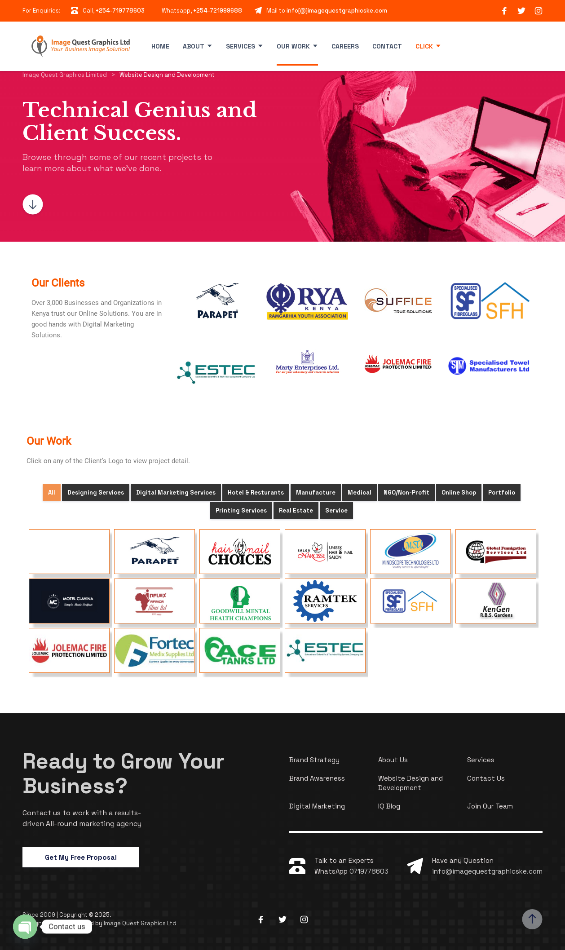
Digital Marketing (317, 806)
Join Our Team (490, 806)
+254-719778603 (120, 10)
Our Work (293, 46)
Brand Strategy (314, 760)
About (193, 46)
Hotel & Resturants (256, 492)
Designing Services (95, 492)
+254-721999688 (217, 10)
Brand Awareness (317, 778)
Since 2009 (39, 915)
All (51, 492)
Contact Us (486, 778)
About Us (393, 760)
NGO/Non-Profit (406, 492)
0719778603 (368, 871)
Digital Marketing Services (176, 492)
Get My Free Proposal (81, 857)
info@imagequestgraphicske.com (487, 871)
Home (160, 46)
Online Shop (458, 492)
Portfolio (501, 492)
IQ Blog (389, 806)
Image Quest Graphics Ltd (140, 923)
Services (240, 46)
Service (336, 510)
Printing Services (241, 510)
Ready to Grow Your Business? (123, 773)
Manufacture (315, 492)
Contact (387, 46)
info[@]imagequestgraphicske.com (337, 10)
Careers (345, 46)
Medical (359, 492)
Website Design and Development (410, 783)
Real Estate (296, 510)
